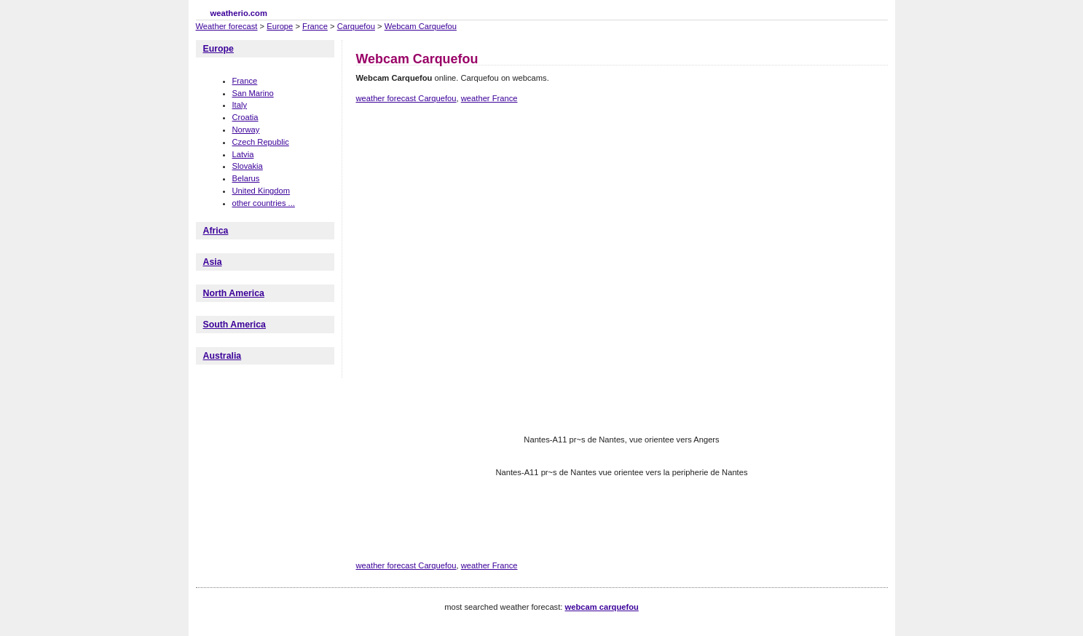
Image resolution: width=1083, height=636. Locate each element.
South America (234, 324)
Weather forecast (227, 26)
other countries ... (263, 203)
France (315, 26)
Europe (280, 26)
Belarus (246, 178)
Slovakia (247, 166)
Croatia (245, 117)
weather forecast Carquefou (406, 98)
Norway (246, 129)
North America (233, 293)
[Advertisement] (621, 166)
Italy (240, 104)
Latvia (243, 154)
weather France (489, 98)
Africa (216, 231)
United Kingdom (261, 190)
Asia (212, 262)
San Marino (253, 93)
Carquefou (356, 26)
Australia (222, 356)
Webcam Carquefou (421, 26)
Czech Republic (260, 142)
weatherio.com (238, 13)
